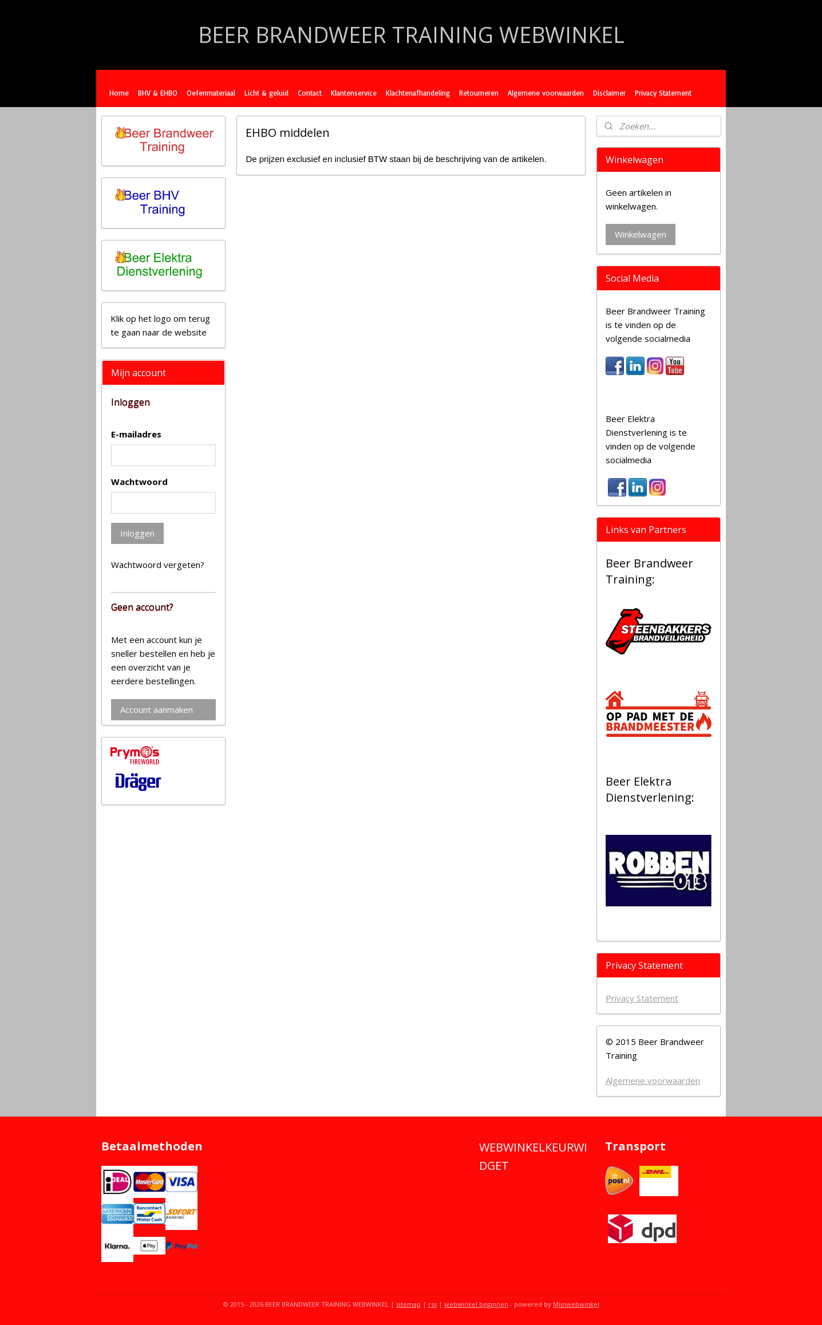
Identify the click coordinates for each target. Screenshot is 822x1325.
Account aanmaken (156, 709)
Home (119, 92)
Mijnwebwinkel (576, 1304)
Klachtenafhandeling (418, 92)
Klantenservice (354, 92)
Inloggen (137, 533)
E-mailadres (136, 434)
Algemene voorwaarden (546, 92)
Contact (310, 92)
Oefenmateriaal (211, 92)
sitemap (408, 1304)
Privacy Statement (663, 92)
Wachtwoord (139, 481)
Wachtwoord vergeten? (157, 564)
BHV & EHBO (157, 92)
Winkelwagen (640, 234)
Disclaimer (609, 92)
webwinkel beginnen (476, 1304)
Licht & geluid (266, 92)
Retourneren (479, 92)
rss (432, 1304)
